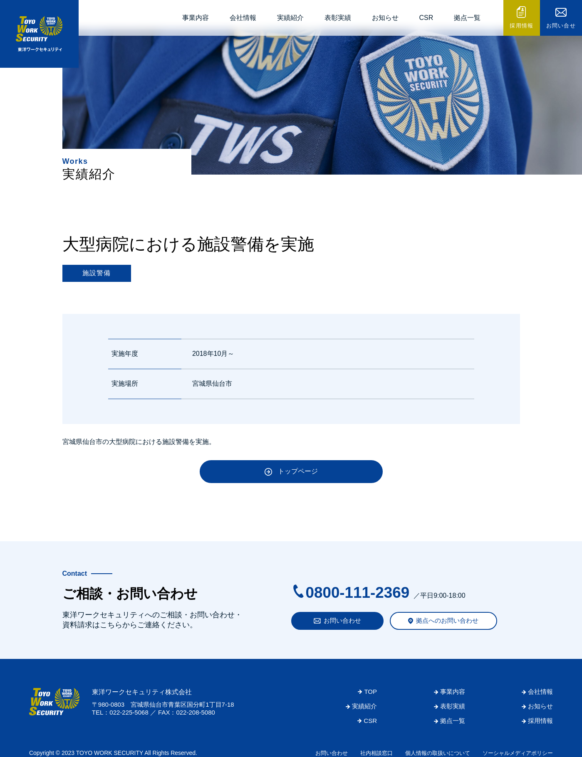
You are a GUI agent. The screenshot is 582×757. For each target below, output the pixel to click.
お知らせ (385, 17)
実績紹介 (290, 17)
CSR (426, 17)
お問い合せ (561, 25)
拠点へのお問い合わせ (447, 620)
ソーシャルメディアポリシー (518, 753)
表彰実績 (337, 17)
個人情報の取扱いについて (437, 753)
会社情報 (243, 17)
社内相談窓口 (376, 753)
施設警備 (96, 272)
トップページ (298, 471)
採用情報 (521, 25)
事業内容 (195, 17)
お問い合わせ (342, 620)
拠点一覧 (467, 17)
